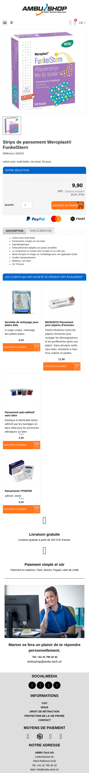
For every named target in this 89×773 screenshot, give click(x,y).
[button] (11, 22)
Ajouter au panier (65, 205)
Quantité (9, 205)
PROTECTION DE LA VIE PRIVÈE (44, 715)
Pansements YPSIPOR (18, 490)
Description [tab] (14, 230)
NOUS (44, 707)
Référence (9, 153)
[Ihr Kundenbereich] (70, 23)
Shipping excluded (74, 191)
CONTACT (44, 720)
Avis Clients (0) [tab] (40, 230)
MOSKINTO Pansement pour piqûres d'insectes (59, 324)
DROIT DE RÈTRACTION (44, 711)
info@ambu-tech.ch (47, 769)
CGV (44, 703)
